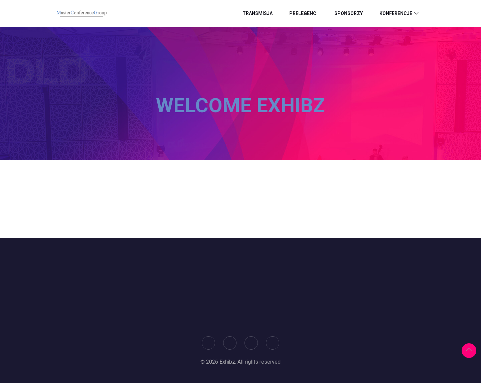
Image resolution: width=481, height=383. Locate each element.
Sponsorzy (348, 13)
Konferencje (395, 13)
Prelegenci (303, 13)
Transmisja (258, 13)
